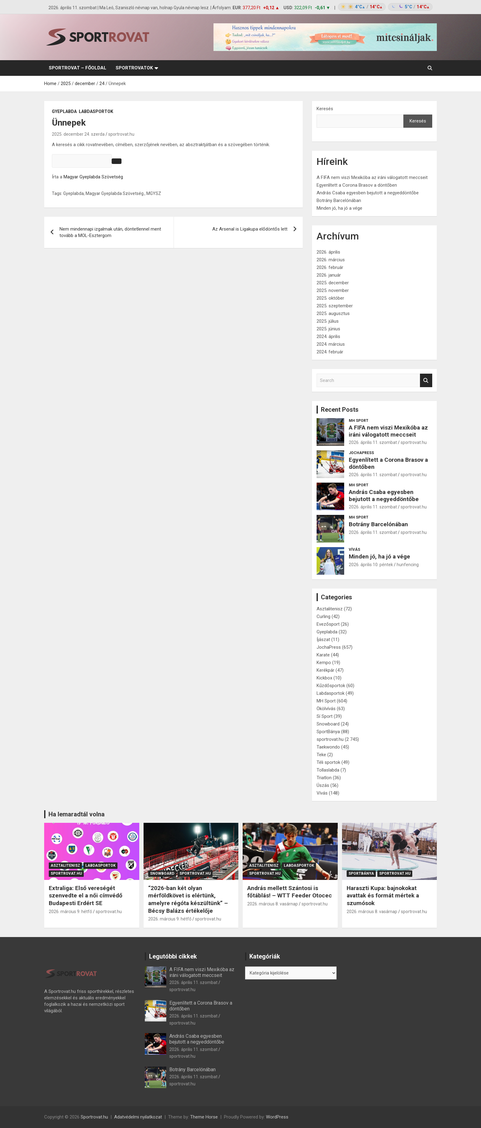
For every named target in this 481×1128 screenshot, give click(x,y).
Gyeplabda (64, 111)
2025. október (330, 298)
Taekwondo (328, 747)
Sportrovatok (134, 68)
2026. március (331, 260)
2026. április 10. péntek (371, 564)
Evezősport (328, 624)
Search (426, 380)
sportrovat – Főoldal (77, 68)
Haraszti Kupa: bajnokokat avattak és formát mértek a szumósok (383, 896)
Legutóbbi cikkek (173, 956)
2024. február (330, 352)
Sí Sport (325, 716)
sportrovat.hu (121, 134)
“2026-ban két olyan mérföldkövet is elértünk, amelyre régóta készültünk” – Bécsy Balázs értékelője (188, 899)
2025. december (333, 283)
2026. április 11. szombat (373, 442)
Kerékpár (325, 670)
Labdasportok (96, 111)
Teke (321, 754)
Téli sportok (328, 762)
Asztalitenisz (330, 609)
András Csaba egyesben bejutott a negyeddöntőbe (368, 193)
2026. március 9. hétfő (70, 911)
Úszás (323, 785)
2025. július (328, 321)
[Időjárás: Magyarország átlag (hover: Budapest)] (384, 7)
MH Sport (358, 420)
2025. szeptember (335, 306)
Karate (323, 655)
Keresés (325, 108)
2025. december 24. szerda (78, 134)
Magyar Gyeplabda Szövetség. (115, 193)
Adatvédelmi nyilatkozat (138, 1117)
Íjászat (323, 639)
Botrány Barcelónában (339, 200)
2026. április (328, 252)
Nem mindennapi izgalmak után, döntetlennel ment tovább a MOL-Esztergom (110, 232)
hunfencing (408, 564)
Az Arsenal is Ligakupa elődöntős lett (249, 229)
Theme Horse (204, 1117)
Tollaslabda (328, 770)
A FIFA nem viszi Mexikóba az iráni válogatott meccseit (372, 177)
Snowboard (328, 724)
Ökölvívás (326, 708)
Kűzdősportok (331, 685)
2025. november (333, 290)
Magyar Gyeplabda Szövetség (93, 177)
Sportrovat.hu (94, 1117)
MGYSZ (153, 193)
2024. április (328, 336)
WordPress (277, 1117)
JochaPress (361, 453)
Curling (323, 616)
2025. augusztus (333, 313)
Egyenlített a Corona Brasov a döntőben (357, 185)
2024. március (331, 344)
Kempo (324, 662)
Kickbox (324, 678)
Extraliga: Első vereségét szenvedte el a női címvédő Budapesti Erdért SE (85, 896)
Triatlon (324, 777)
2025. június (328, 329)
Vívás (354, 549)
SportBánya (328, 731)
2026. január (329, 275)
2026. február (330, 267)
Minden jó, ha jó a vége (339, 208)
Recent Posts (340, 409)
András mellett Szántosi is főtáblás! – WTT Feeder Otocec (289, 892)
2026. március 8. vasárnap (272, 903)
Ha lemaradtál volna (76, 814)
